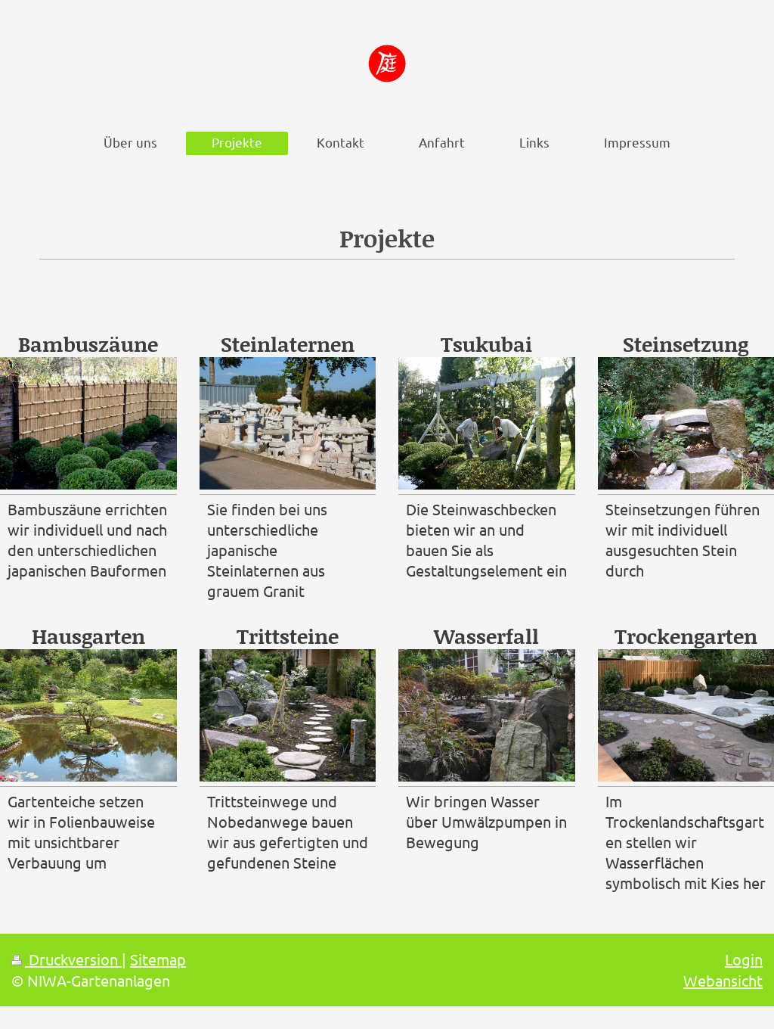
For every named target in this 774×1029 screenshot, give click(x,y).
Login (744, 959)
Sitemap (158, 959)
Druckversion (66, 959)
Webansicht (723, 980)
